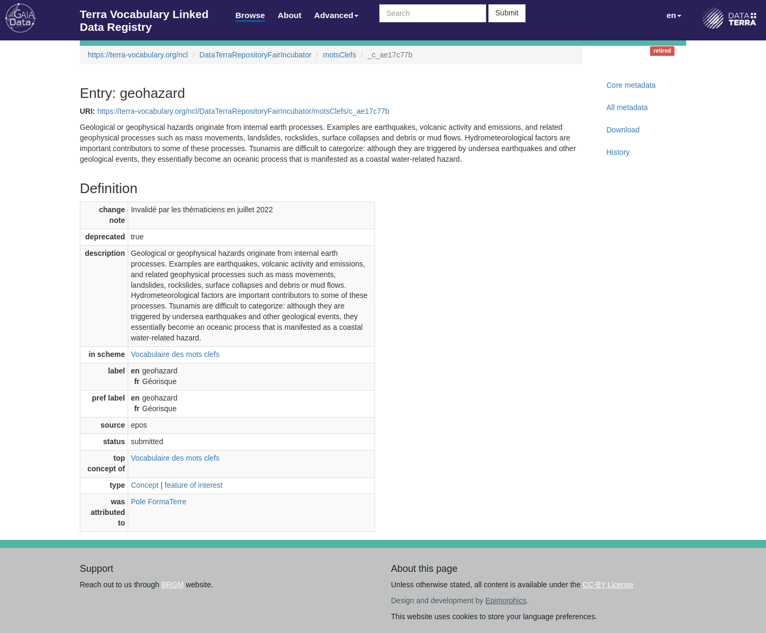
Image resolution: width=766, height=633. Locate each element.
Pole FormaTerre (158, 501)
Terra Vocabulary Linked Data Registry (144, 17)
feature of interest (194, 485)
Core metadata (631, 85)
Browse (250, 15)
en (674, 15)
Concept (145, 485)
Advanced (336, 15)
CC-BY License (607, 584)
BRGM (172, 584)
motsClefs (339, 55)
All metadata (627, 107)
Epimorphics (505, 600)
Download (622, 130)
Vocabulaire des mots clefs (175, 354)
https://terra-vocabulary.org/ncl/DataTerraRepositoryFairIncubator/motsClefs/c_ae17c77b (243, 111)
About (289, 15)
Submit (507, 13)
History (618, 152)
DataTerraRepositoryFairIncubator (255, 55)
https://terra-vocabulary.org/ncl (138, 55)
